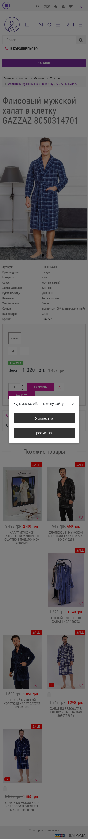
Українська (44, 418)
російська (44, 433)
